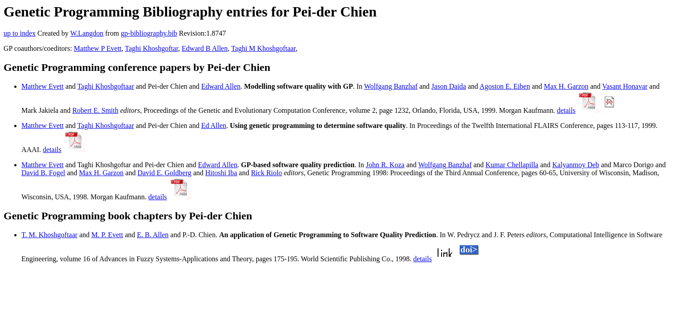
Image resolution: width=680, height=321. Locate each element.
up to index (20, 33)
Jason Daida (448, 86)
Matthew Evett (42, 86)
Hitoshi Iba (221, 173)
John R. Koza (385, 165)
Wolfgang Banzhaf (391, 86)
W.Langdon (86, 33)
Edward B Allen (205, 48)
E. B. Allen (152, 235)
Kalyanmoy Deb (575, 165)
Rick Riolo (266, 173)
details (566, 110)
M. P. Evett (107, 235)
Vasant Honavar (624, 86)
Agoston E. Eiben (504, 86)
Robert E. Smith (95, 110)
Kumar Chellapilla (512, 165)
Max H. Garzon (566, 86)
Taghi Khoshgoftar (151, 48)
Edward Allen (220, 86)
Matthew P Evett (98, 48)
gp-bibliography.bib (149, 33)
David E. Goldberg (164, 173)
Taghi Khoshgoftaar (105, 86)
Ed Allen (213, 125)
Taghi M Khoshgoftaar (263, 48)
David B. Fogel (43, 173)
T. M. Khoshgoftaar (49, 235)
